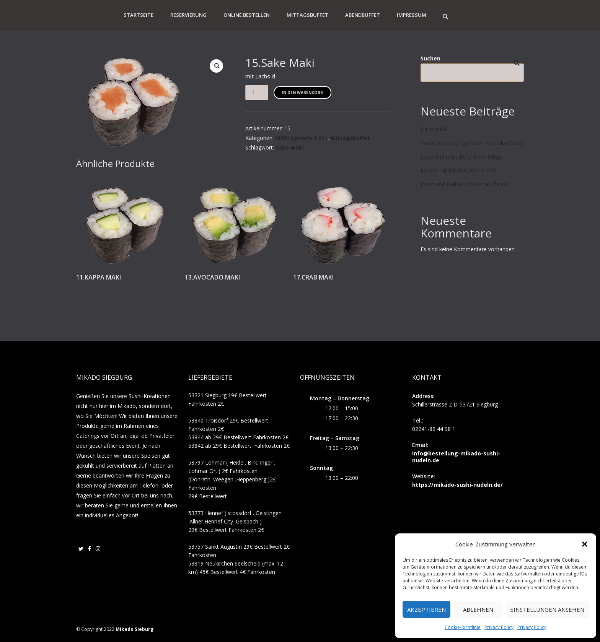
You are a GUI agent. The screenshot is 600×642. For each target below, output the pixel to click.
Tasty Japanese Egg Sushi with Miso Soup (472, 142)
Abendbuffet (362, 14)
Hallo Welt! (434, 129)
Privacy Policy (499, 627)
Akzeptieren (426, 609)
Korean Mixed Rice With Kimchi (459, 170)
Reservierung (188, 14)
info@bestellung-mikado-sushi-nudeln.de (456, 457)
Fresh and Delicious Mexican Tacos (464, 184)
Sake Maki (290, 147)
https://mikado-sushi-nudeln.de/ (457, 484)
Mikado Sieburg (134, 629)
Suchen (430, 58)
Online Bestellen (246, 14)
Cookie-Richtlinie (463, 627)
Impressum (411, 14)
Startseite (138, 14)
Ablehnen (478, 609)
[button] (585, 544)
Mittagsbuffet (307, 14)
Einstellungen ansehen (547, 609)
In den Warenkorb (302, 92)
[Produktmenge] (256, 92)
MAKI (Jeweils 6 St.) (301, 137)
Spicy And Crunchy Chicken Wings (462, 156)
